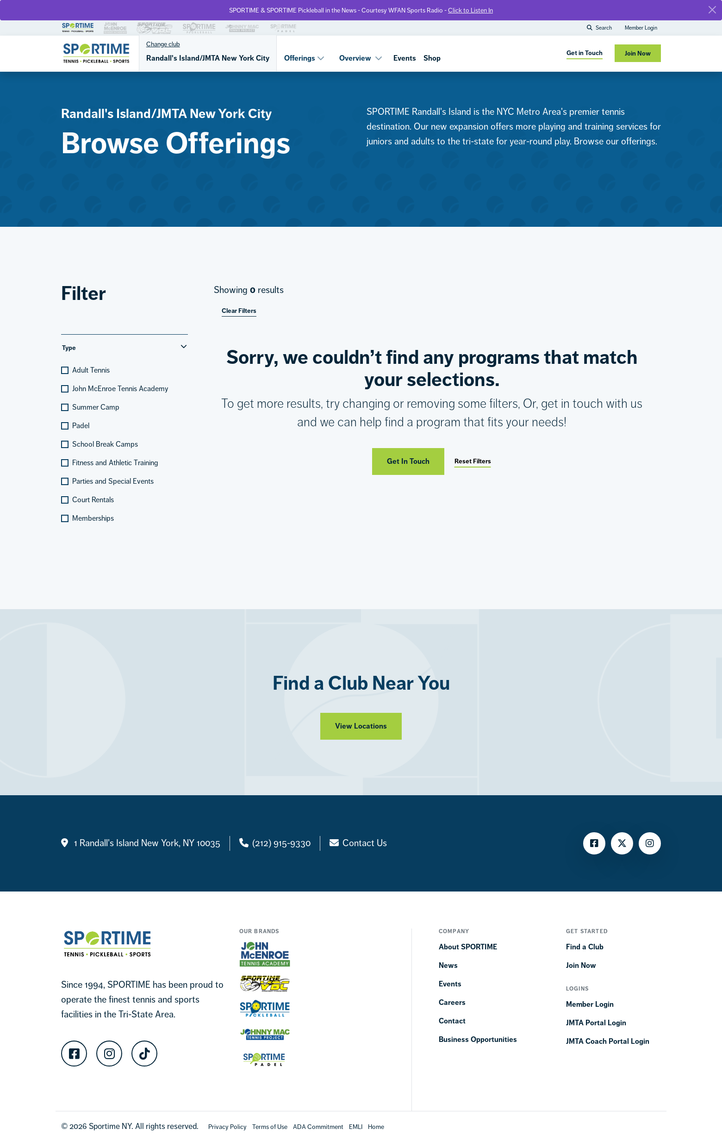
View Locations (361, 730)
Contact (452, 1020)
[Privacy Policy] (227, 1126)
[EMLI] (355, 1126)
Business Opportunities (478, 1039)
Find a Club (585, 946)
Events (404, 58)
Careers (452, 1002)
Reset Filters (472, 461)
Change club (163, 44)
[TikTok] (144, 1053)
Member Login (641, 28)
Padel (80, 425)
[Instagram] (650, 843)
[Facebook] (594, 843)
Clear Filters (239, 311)
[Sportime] (96, 53)
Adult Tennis (91, 370)
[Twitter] (622, 843)
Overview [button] (360, 58)
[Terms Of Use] (269, 1126)
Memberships (93, 518)
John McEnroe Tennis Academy (120, 388)
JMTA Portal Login (596, 1022)
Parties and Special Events (113, 481)
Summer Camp (95, 407)
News (448, 965)
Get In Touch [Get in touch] (408, 461)
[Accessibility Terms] (318, 1126)
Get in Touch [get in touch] (584, 53)
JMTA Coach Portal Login (607, 1041)
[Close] (712, 9)
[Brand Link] (77, 26)
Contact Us (364, 843)
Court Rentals (93, 499)
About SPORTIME (468, 946)
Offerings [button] (304, 58)
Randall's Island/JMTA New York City (207, 58)
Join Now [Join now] (638, 53)
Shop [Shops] (432, 58)
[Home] (376, 1126)
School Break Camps (105, 444)
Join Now (581, 965)
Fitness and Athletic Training (115, 462)
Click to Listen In (470, 10)
